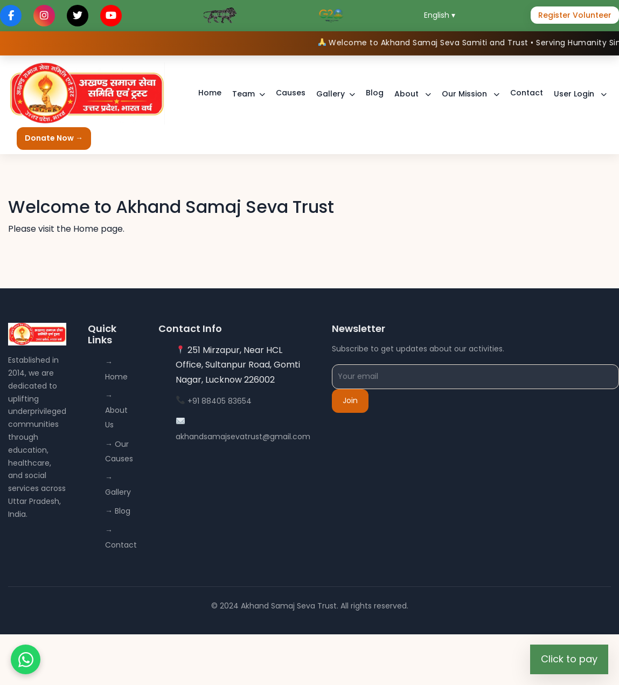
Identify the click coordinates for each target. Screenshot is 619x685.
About (407, 93)
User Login (575, 93)
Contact (526, 92)
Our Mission (465, 93)
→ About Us (116, 410)
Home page (98, 229)
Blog (375, 92)
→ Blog (117, 511)
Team (243, 93)
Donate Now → (54, 138)
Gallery (330, 93)
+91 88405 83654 (219, 401)
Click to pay (569, 659)
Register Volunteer (574, 15)
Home (209, 92)
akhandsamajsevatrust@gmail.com (243, 436)
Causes (290, 92)
